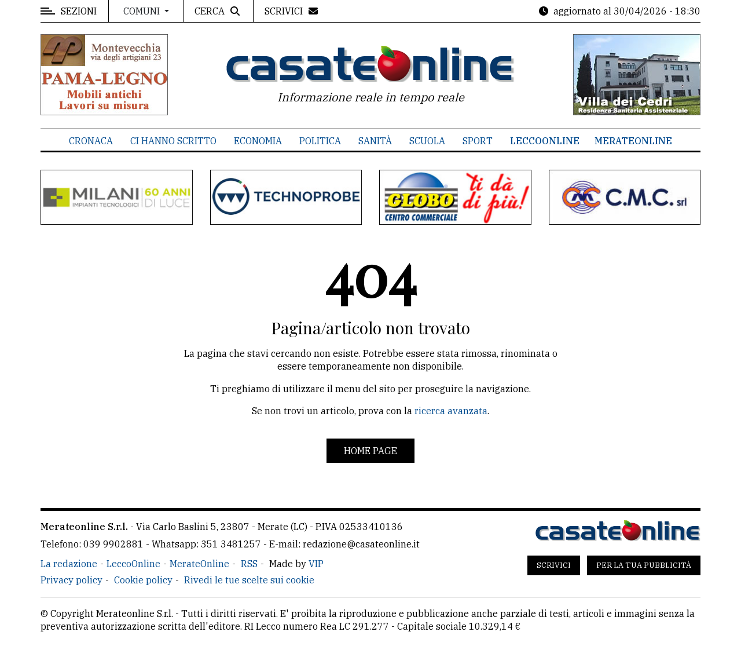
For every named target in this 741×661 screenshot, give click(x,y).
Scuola (427, 141)
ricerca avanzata (450, 411)
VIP (316, 563)
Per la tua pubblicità (643, 565)
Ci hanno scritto (173, 141)
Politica (320, 141)
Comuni (142, 11)
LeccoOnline (544, 141)
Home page (370, 451)
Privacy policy (71, 580)
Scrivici (554, 565)
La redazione (69, 563)
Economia (258, 141)
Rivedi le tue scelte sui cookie (249, 580)
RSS (249, 563)
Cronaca (91, 141)
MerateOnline (633, 141)
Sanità (375, 141)
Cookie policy (143, 580)
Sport (478, 141)
